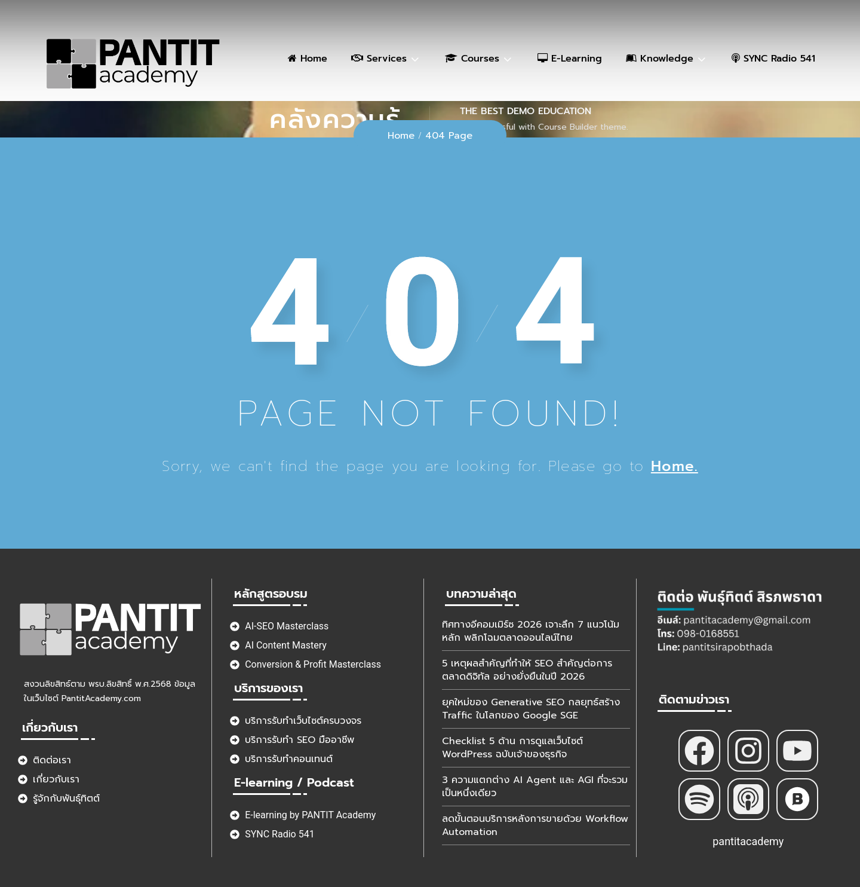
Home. (674, 466)
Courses (472, 58)
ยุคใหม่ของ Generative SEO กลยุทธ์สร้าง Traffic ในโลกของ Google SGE (531, 709)
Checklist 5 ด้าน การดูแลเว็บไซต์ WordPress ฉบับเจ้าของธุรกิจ (512, 748)
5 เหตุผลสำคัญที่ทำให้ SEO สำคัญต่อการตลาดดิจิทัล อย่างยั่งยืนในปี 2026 (527, 670)
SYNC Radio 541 (773, 58)
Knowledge (659, 58)
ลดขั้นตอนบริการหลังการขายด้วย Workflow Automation (535, 825)
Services (379, 58)
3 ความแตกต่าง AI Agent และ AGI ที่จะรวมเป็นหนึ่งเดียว (535, 786)
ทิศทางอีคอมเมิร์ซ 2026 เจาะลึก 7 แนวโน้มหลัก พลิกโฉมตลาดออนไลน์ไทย (530, 631)
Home (307, 58)
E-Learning (570, 58)
